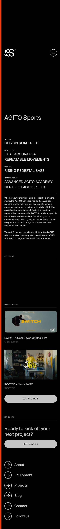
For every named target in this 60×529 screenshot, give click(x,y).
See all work (31, 398)
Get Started (31, 443)
